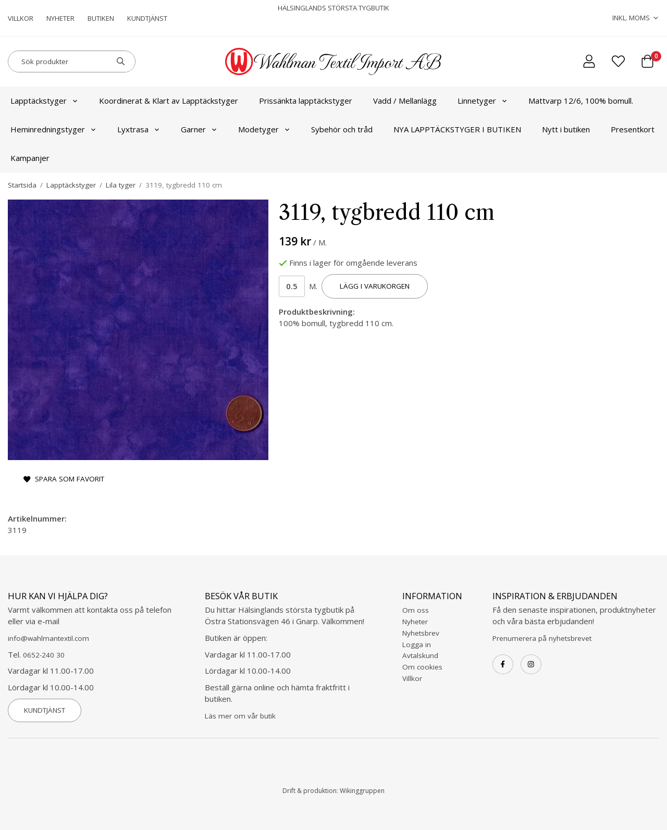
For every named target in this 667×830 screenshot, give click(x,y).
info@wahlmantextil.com (48, 638)
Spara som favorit (63, 479)
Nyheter (60, 18)
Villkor (20, 18)
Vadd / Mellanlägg (405, 100)
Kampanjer (30, 158)
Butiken (101, 18)
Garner (199, 129)
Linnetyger (483, 100)
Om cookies (422, 667)
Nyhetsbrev (420, 633)
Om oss (415, 610)
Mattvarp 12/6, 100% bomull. (580, 100)
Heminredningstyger (53, 129)
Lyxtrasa (138, 129)
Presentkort (632, 129)
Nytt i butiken (566, 129)
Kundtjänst (147, 18)
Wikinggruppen (362, 790)
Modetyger (264, 129)
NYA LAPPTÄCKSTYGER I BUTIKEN (457, 129)
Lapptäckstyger (44, 100)
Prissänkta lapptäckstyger (305, 100)
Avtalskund (420, 655)
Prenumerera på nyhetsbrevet (541, 638)
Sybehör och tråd (342, 129)
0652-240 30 (44, 655)
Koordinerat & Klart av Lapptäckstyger (168, 100)
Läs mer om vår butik (240, 716)
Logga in (416, 644)
